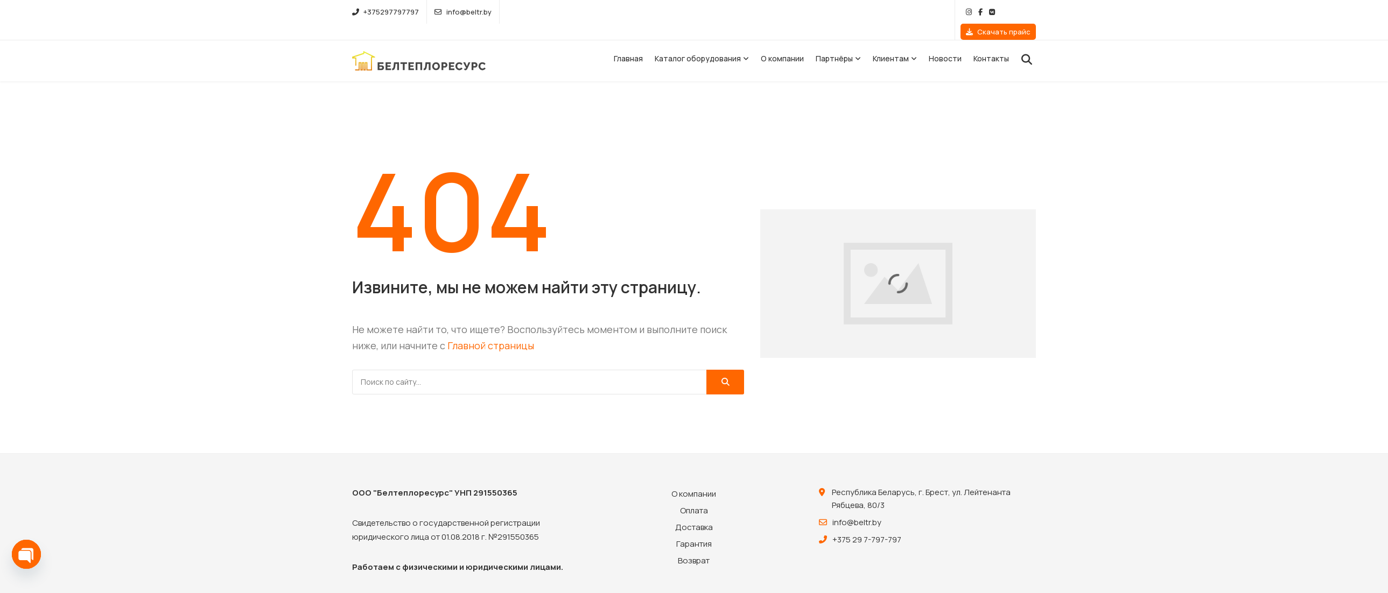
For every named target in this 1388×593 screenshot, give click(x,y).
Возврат (694, 544)
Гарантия (694, 527)
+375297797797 (385, 12)
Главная (628, 42)
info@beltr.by (462, 12)
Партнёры (834, 42)
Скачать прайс (998, 12)
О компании (782, 42)
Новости (945, 42)
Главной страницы (490, 329)
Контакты (991, 42)
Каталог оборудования (698, 42)
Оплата (694, 494)
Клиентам (891, 42)
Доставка (694, 511)
